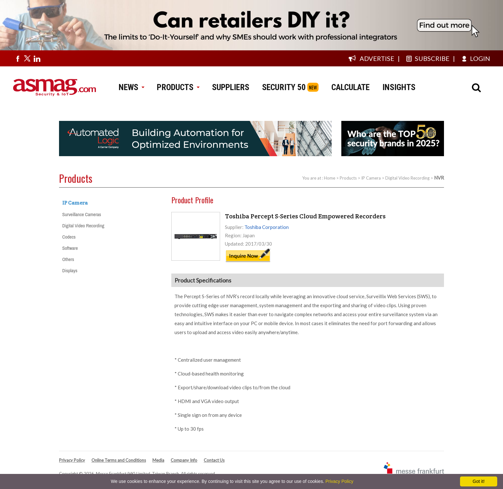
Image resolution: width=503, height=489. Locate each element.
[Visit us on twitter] (27, 58)
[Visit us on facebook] (17, 58)
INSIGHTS (398, 87)
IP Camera (371, 178)
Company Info (184, 460)
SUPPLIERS (230, 87)
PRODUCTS (178, 87)
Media (158, 460)
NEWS (131, 87)
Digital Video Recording (407, 178)
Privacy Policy (72, 460)
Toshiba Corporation (266, 227)
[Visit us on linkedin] (36, 58)
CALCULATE (350, 87)
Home (329, 178)
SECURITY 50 (284, 87)
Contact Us (214, 460)
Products (348, 178)
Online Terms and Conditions (118, 460)
